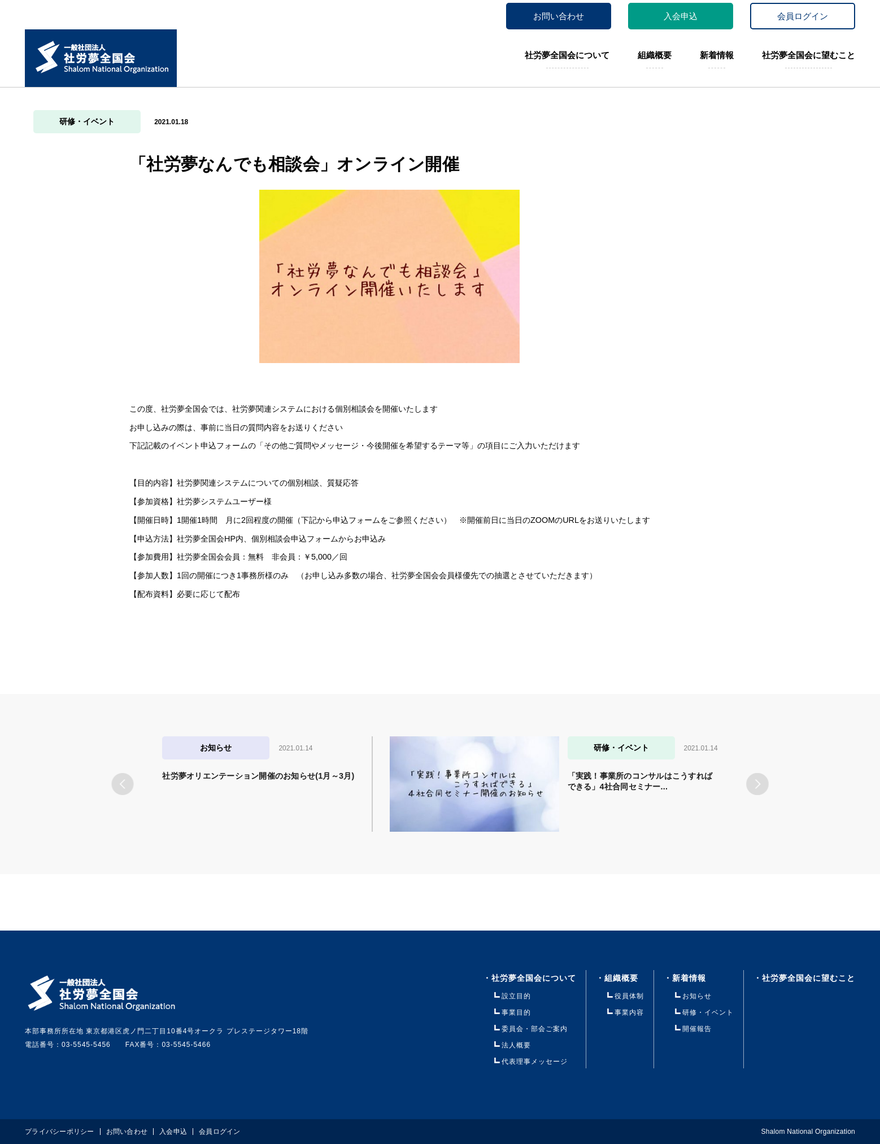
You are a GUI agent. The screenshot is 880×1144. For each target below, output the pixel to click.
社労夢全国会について (567, 55)
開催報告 (697, 1029)
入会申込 (681, 16)
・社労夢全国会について (529, 978)
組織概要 (655, 55)
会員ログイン (802, 16)
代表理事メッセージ (535, 1062)
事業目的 (516, 1012)
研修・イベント (87, 121)
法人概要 (516, 1045)
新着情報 (717, 55)
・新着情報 (693, 978)
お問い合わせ (558, 16)
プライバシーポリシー (59, 1132)
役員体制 (629, 996)
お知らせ (697, 996)
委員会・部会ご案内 (535, 1029)
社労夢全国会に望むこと (808, 55)
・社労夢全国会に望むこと (804, 978)
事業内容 (629, 1012)
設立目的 (516, 996)
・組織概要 (617, 978)
